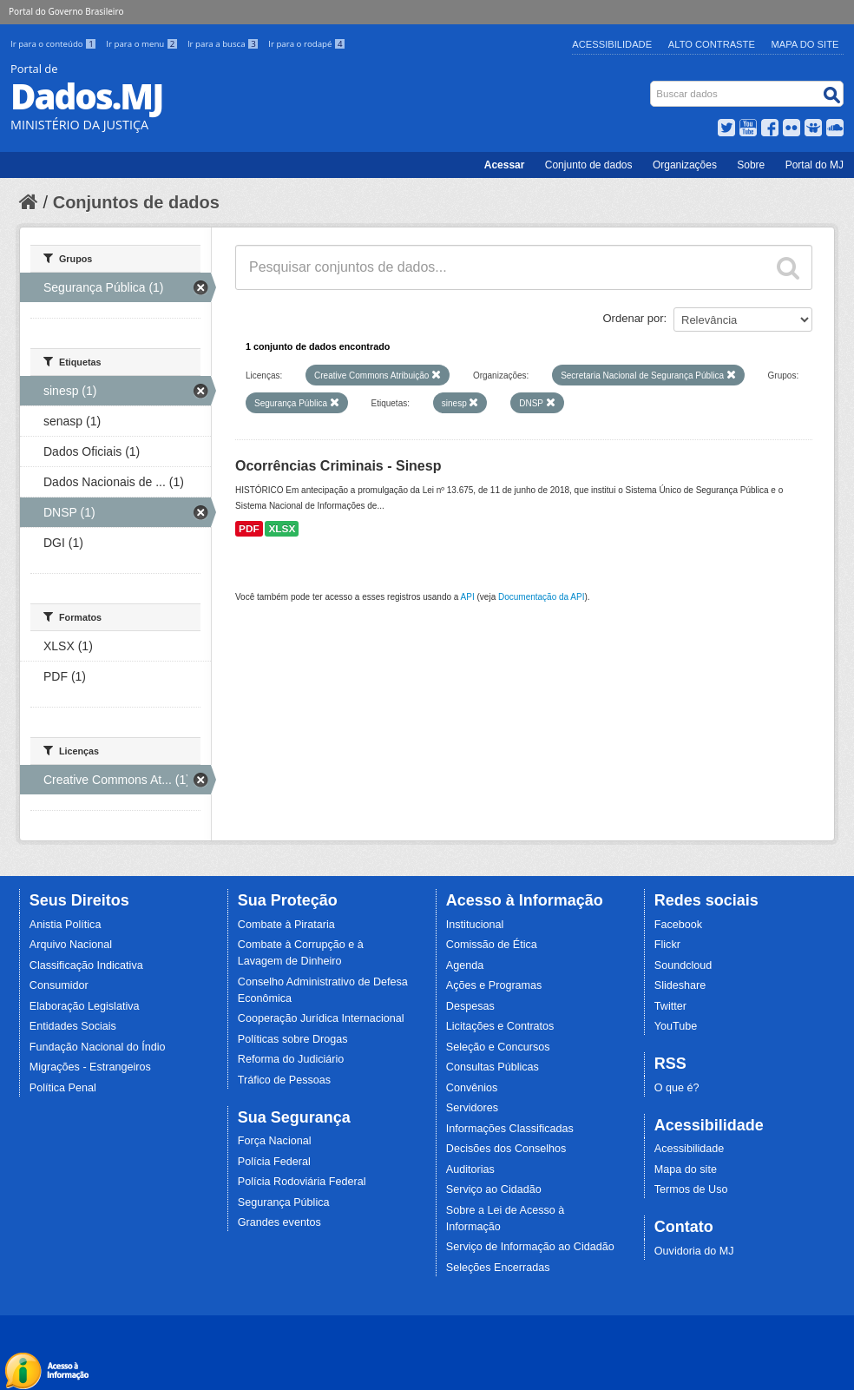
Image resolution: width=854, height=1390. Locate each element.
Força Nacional (275, 1141)
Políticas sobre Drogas (293, 1039)
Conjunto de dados (589, 165)
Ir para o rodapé (306, 43)
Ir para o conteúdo (54, 43)
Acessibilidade (612, 44)
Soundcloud (683, 965)
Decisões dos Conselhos (506, 1149)
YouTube (676, 1026)
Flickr (667, 945)
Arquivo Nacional (71, 945)
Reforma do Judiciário (291, 1059)
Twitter (670, 1006)
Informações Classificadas (510, 1129)
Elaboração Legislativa (85, 1006)
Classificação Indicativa (86, 965)
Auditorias (470, 1169)
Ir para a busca (224, 43)
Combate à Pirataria (286, 925)
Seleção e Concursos (498, 1047)
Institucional (475, 925)
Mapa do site (685, 1169)
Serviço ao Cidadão (494, 1189)
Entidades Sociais (73, 1026)
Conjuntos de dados (136, 202)
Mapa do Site (805, 44)
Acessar (504, 165)
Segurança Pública (284, 1202)
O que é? (677, 1088)
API (468, 597)
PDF (249, 529)
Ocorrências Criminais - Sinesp (338, 465)
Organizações (685, 165)
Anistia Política (66, 925)
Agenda (464, 965)
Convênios (472, 1088)
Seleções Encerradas (498, 1268)
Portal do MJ (814, 165)
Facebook (678, 925)
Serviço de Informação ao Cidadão (530, 1247)
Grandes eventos (279, 1222)
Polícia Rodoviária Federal (302, 1182)
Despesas (470, 1006)
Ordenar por (633, 318)
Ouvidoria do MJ (694, 1251)
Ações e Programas (494, 985)
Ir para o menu (143, 43)
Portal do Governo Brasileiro (66, 11)
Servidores (472, 1108)
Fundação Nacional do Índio (98, 1047)
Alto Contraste (711, 44)
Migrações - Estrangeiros (90, 1067)
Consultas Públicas (492, 1067)
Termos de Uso (691, 1189)
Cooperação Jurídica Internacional (321, 1018)
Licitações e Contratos (500, 1026)
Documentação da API (541, 597)
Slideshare (680, 985)
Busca (652, 84)
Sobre (751, 165)
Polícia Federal (274, 1162)
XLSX (281, 529)
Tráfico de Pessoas (284, 1080)
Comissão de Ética (491, 945)
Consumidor (59, 985)
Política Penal (63, 1088)
